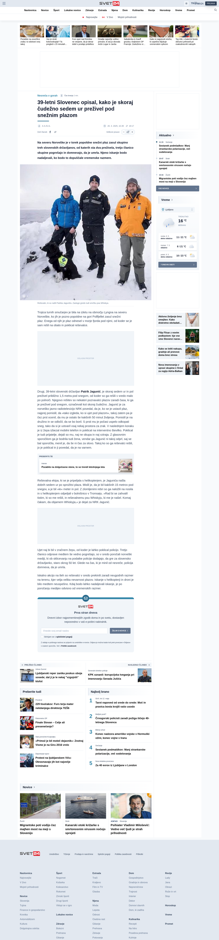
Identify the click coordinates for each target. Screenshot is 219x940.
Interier (44, 464)
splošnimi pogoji (64, 637)
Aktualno (165, 135)
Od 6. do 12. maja (102, 699)
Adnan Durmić (40, 669)
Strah (67, 821)
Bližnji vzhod (100, 730)
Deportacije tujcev (42, 754)
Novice (27, 787)
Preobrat (38, 700)
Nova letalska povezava (104, 761)
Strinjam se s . (58, 637)
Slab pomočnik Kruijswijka (45, 737)
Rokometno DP (41, 719)
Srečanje (98, 746)
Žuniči (22, 821)
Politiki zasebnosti (68, 646)
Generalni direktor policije (97, 671)
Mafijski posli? (100, 714)
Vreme (165, 199)
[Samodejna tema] (186, 3)
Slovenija (123, 821)
